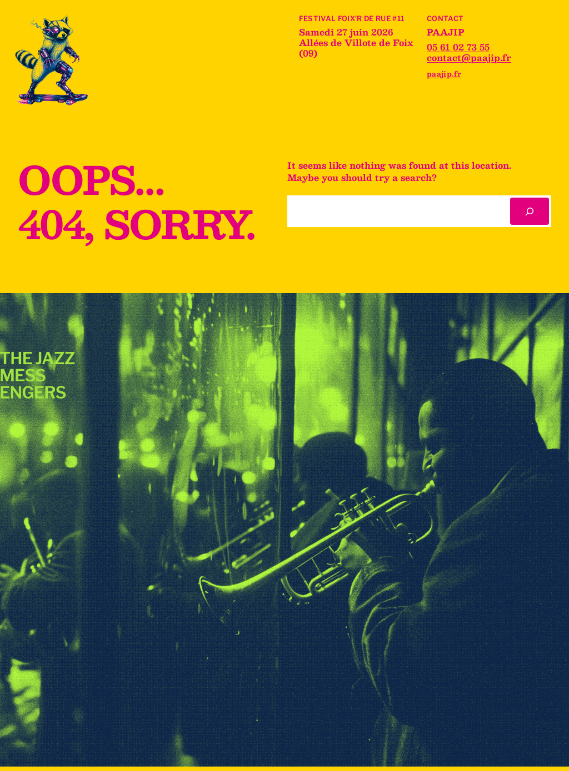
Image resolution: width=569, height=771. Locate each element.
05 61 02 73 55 (458, 47)
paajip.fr (444, 73)
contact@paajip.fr (469, 58)
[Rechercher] (529, 211)
